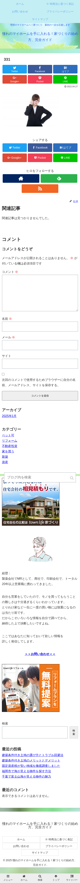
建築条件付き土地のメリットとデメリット (31, 766)
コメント (10, 271)
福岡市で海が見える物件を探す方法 (26, 777)
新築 (5, 462)
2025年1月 (9, 422)
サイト (6, 362)
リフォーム (9, 446)
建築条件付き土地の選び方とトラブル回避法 (32, 761)
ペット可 (8, 441)
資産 (5, 468)
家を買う (8, 457)
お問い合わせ (21, 852)
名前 (7, 324)
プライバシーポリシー (58, 852)
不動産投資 (9, 452)
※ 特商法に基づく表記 (59, 845)
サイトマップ (40, 858)
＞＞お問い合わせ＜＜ (40, 660)
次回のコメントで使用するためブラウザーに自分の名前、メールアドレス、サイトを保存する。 (39, 388)
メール (8, 343)
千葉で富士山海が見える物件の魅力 (26, 782)
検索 (5, 729)
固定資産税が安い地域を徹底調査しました (31, 772)
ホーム (21, 845)
